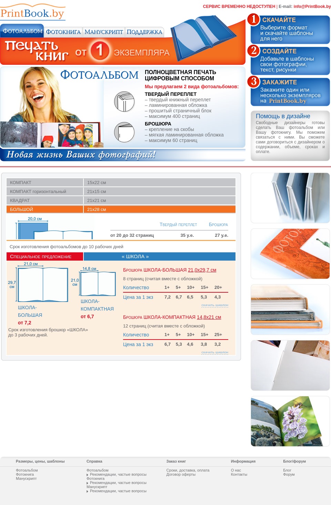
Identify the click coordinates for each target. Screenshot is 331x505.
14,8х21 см (209, 309)
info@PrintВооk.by (312, 6)
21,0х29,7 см (202, 262)
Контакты (239, 474)
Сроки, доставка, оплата (188, 470)
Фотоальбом (27, 470)
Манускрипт (26, 478)
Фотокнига (25, 474)
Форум (288, 474)
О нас (236, 470)
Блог (287, 470)
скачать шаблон (214, 296)
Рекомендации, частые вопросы (118, 474)
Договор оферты (181, 474)
